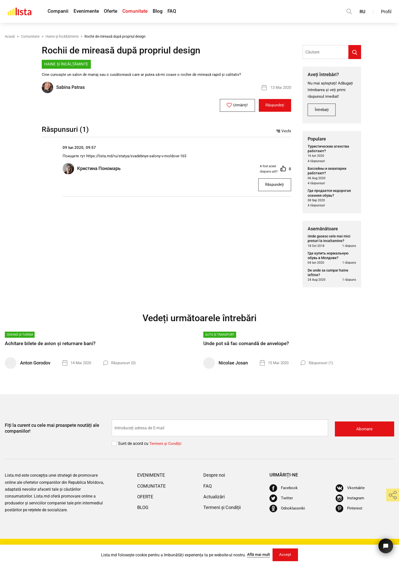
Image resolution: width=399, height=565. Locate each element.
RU (362, 11)
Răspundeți (273, 105)
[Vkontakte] (350, 490)
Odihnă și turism (20, 336)
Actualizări (215, 498)
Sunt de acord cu (133, 445)
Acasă (10, 36)
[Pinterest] (349, 510)
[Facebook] (283, 490)
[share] (392, 495)
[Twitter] (281, 500)
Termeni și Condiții (224, 509)
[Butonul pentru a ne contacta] (385, 544)
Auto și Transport (219, 336)
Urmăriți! (233, 105)
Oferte (118, 11)
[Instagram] (350, 500)
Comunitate (146, 11)
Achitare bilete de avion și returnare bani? (52, 346)
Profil (386, 11)
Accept (287, 554)
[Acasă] (20, 11)
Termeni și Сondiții (166, 445)
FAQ (189, 11)
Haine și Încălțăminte (62, 36)
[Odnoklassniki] (287, 510)
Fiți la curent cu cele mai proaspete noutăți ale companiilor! (52, 430)
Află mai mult (257, 554)
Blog (172, 11)
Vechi (283, 131)
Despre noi (215, 477)
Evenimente (90, 11)
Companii (58, 11)
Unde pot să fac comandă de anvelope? (247, 346)
